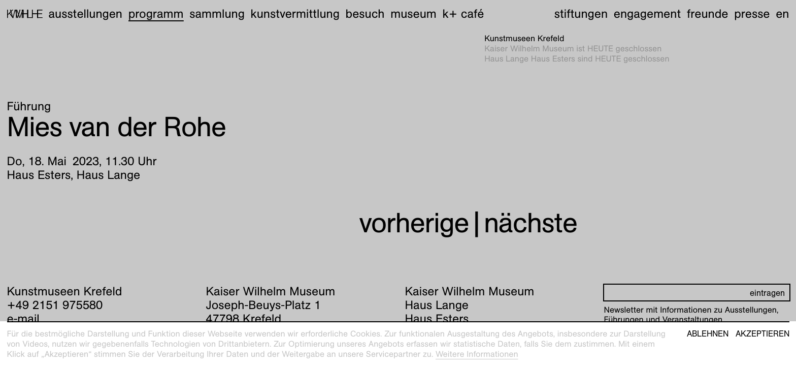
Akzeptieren (762, 334)
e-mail (23, 318)
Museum (413, 13)
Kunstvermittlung (295, 13)
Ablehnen (707, 334)
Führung (29, 106)
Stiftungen (581, 13)
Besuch (365, 13)
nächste (530, 222)
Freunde (707, 13)
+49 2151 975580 (55, 305)
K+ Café (463, 13)
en (782, 13)
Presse (752, 13)
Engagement (647, 13)
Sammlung (217, 13)
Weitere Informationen (477, 354)
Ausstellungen (85, 13)
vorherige (414, 222)
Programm (156, 13)
